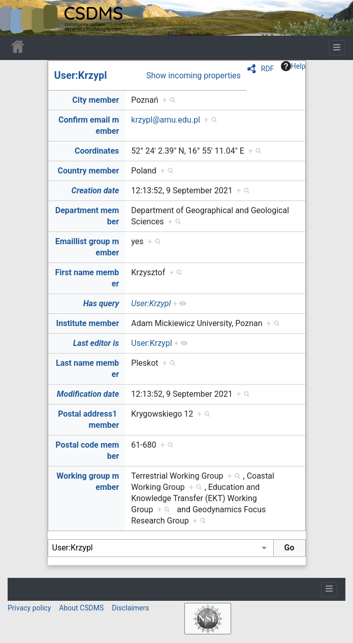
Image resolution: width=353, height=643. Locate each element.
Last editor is (96, 343)
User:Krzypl (80, 75)
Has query (101, 303)
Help (293, 66)
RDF (267, 69)
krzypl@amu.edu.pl (165, 120)
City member (95, 100)
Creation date (95, 190)
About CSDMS (81, 608)
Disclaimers (130, 608)
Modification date (88, 394)
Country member (88, 171)
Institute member (87, 323)
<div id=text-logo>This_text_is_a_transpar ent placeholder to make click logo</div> (16, 18)
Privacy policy (29, 608)
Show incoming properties (193, 75)
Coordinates (97, 151)
